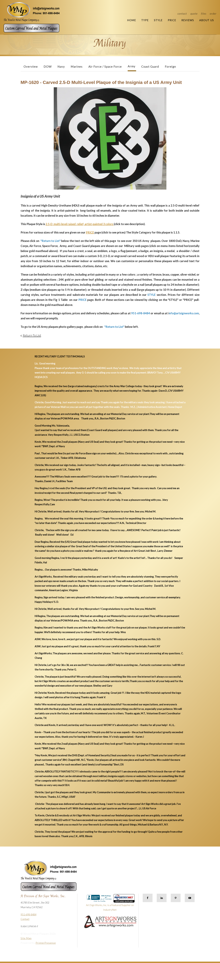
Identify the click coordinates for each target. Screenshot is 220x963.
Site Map (26, 938)
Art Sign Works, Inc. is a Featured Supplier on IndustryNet (110, 903)
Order (213, 13)
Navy (61, 66)
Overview (31, 66)
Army (131, 66)
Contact (182, 13)
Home (131, 20)
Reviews (187, 20)
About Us (206, 20)
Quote (194, 13)
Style (158, 20)
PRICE (90, 232)
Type (145, 20)
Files (203, 13)
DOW (48, 66)
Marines (76, 66)
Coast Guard (150, 66)
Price (172, 20)
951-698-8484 (28, 914)
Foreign (170, 66)
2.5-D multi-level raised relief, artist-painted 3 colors (80, 224)
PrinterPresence (46, 942)
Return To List (32, 335)
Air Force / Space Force (105, 66)
